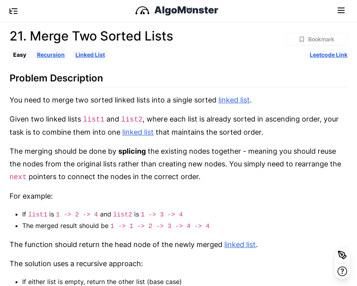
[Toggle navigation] (341, 10)
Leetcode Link (328, 54)
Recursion (51, 54)
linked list (234, 100)
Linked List (90, 54)
